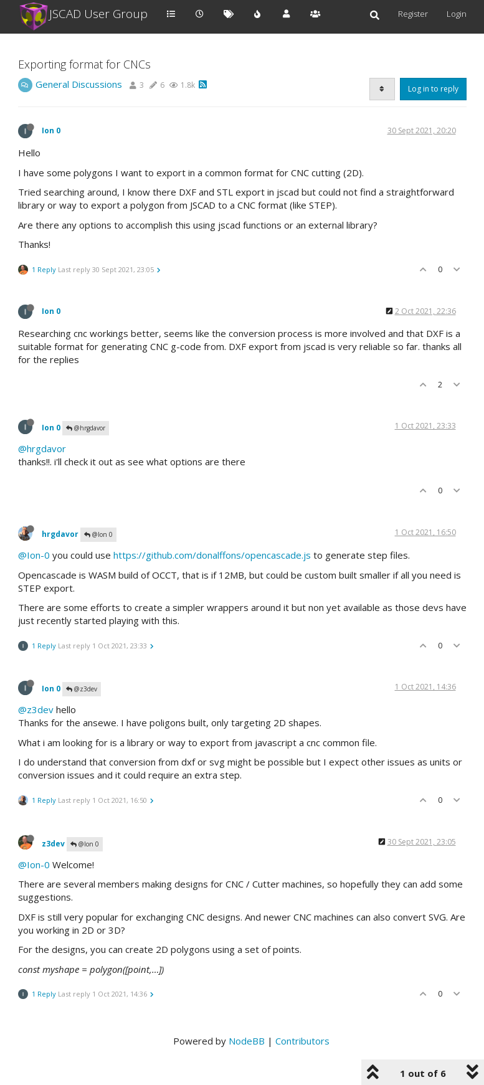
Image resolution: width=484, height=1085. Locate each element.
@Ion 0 (98, 534)
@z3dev (81, 689)
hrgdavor (60, 534)
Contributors (302, 1041)
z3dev (53, 843)
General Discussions (79, 84)
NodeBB (247, 1041)
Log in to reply (433, 88)
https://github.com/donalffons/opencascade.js (212, 555)
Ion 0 (51, 130)
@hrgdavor (85, 428)
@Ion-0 (34, 555)
